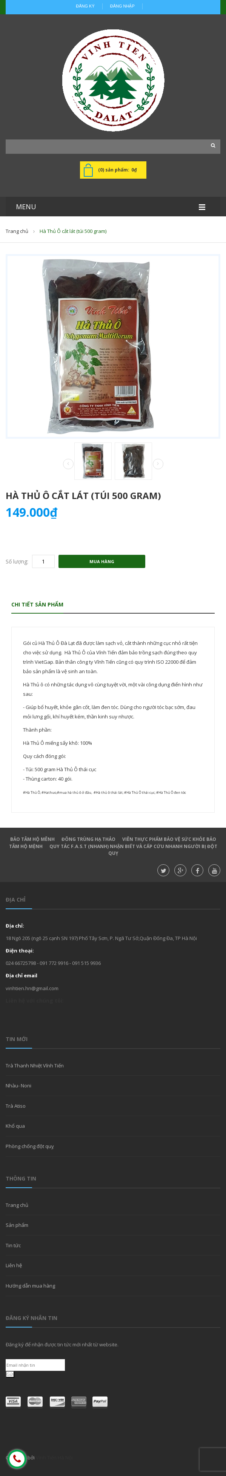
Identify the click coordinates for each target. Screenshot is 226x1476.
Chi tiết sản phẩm (37, 604)
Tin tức (13, 1245)
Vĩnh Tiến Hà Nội (54, 1457)
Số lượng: (17, 561)
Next (158, 464)
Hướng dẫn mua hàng (30, 1285)
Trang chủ (17, 231)
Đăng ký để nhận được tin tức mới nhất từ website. (62, 1344)
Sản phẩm (17, 1225)
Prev (68, 464)
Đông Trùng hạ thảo (88, 839)
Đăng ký (85, 6)
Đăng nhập (122, 6)
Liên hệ (14, 1265)
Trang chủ (17, 1205)
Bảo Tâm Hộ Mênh (32, 839)
